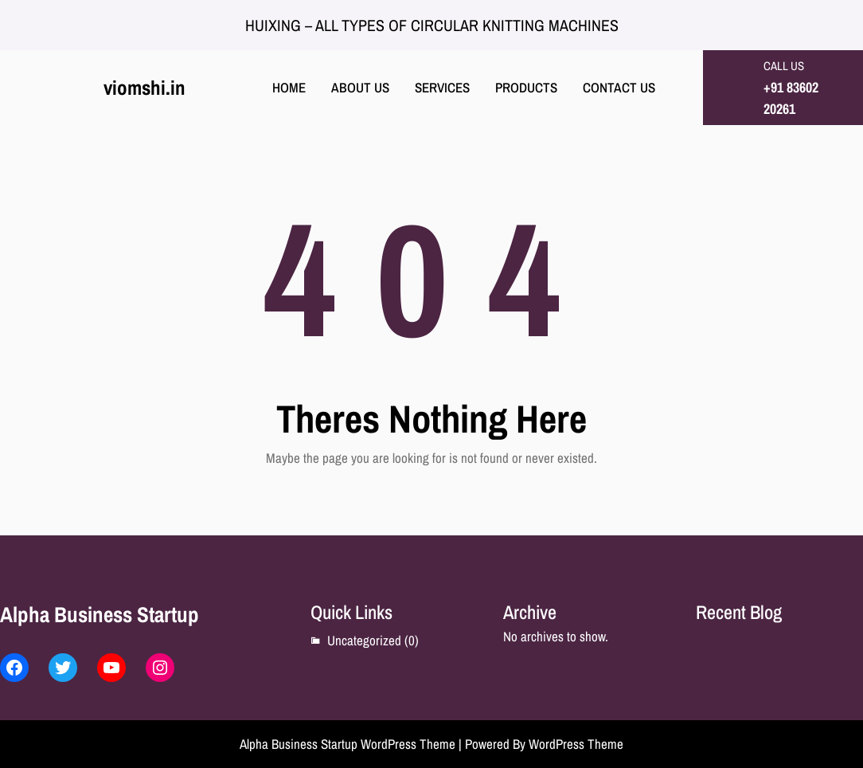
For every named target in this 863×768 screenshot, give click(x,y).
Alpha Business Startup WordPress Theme (347, 744)
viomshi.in (144, 87)
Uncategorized (364, 640)
